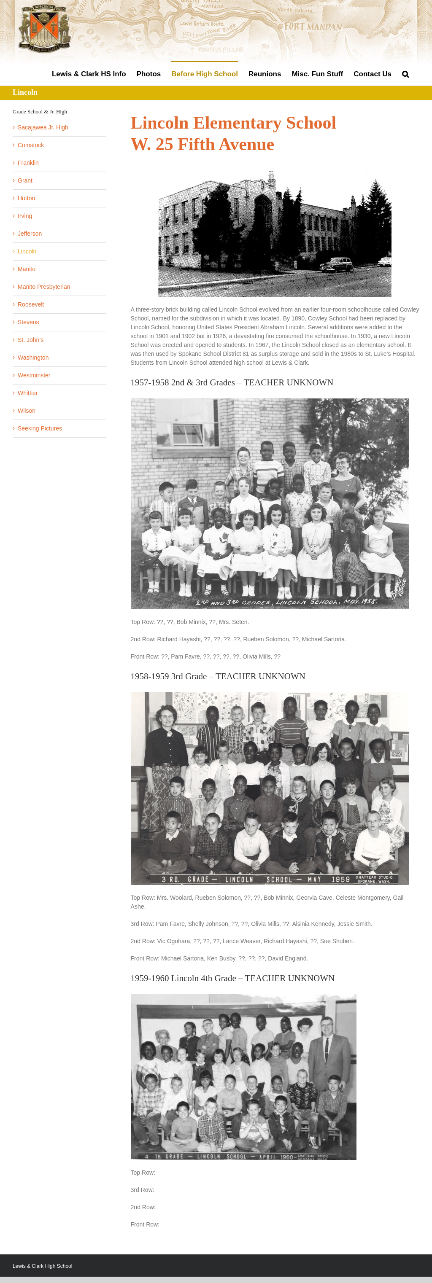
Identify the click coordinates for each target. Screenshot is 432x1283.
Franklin (28, 162)
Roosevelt (31, 304)
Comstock (31, 145)
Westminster (34, 375)
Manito (26, 269)
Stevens (28, 322)
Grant (25, 180)
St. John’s (30, 339)
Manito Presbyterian (44, 286)
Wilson (26, 410)
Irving (25, 215)
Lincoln (27, 251)
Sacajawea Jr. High (43, 127)
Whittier (28, 393)
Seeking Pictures (40, 428)
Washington (33, 357)
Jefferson (30, 233)
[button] (405, 73)
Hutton (26, 198)
